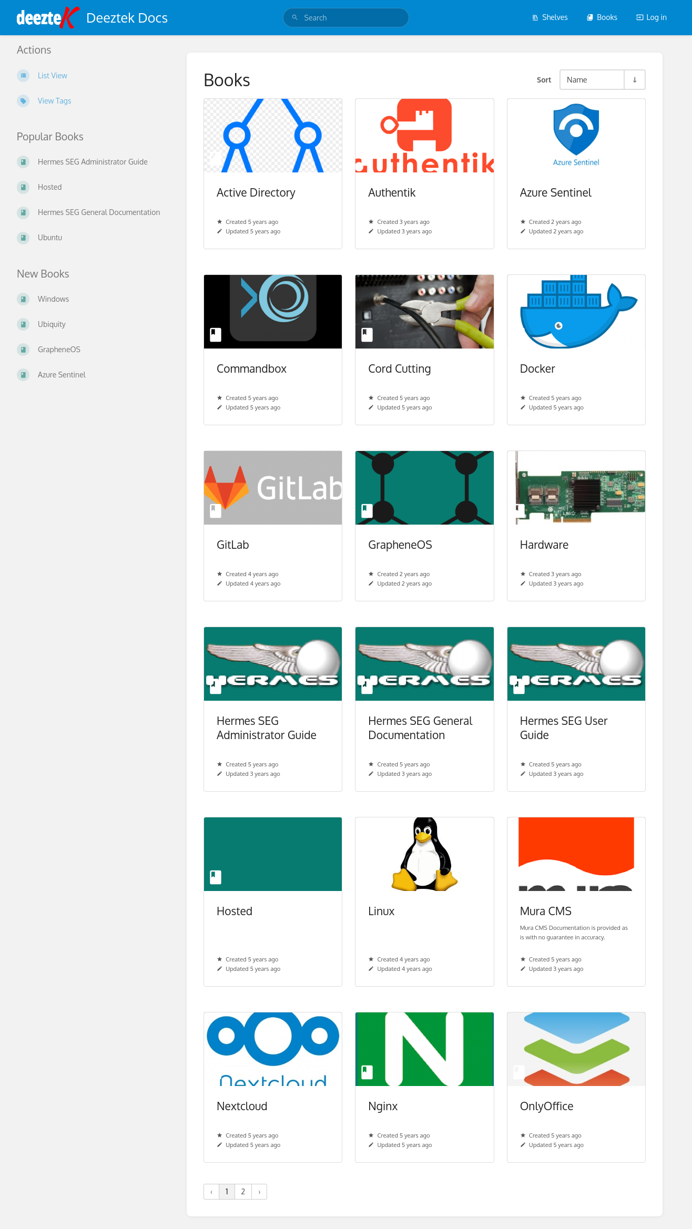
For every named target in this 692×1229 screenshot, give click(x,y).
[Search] (295, 17)
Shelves (550, 17)
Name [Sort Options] (577, 79)
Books (601, 17)
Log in (651, 17)
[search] (346, 17)
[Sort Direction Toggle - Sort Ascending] (634, 79)
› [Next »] (259, 1191)
